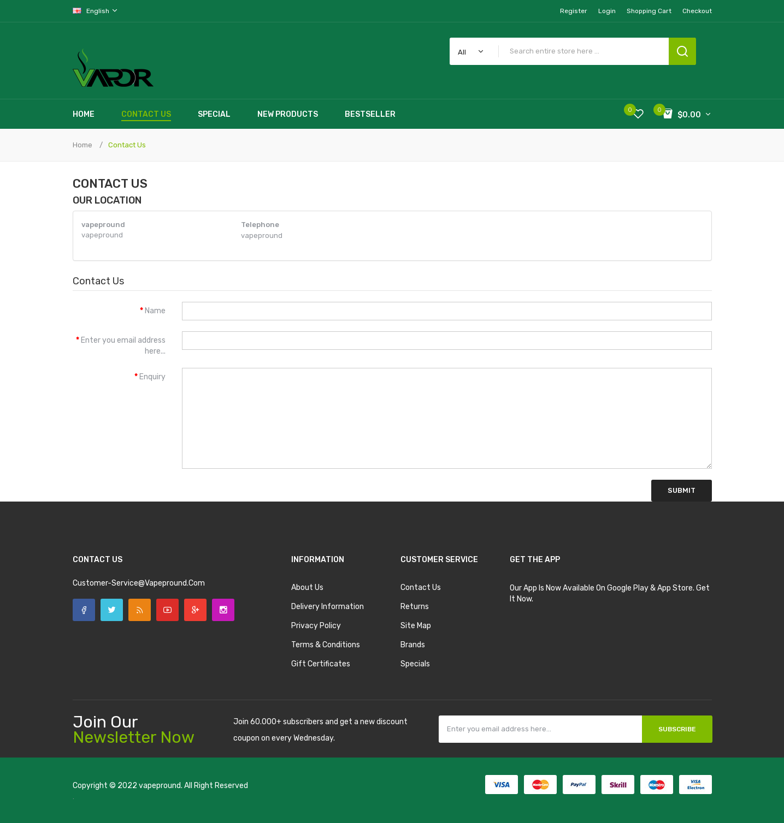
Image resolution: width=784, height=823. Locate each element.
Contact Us (127, 145)
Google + (195, 610)
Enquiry (152, 376)
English (96, 11)
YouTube (167, 610)
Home (82, 145)
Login (607, 11)
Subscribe (677, 729)
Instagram (223, 610)
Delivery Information (327, 606)
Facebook (84, 610)
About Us (307, 587)
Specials (415, 664)
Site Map (415, 625)
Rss (139, 610)
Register (573, 11)
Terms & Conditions (325, 644)
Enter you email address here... (123, 346)
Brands (412, 644)
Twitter (112, 610)
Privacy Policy (316, 625)
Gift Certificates (320, 664)
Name (155, 310)
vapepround (160, 785)
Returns (414, 606)
